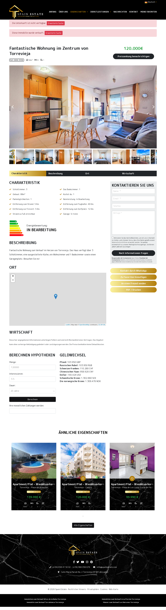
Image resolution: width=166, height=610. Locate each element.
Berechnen (32, 399)
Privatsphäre (93, 589)
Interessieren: (16, 373)
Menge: (12, 362)
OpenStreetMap (84, 324)
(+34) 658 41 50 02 (62, 567)
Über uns (63, 11)
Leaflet (68, 324)
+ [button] (13, 276)
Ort (87, 173)
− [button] (13, 280)
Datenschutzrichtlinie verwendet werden (126, 242)
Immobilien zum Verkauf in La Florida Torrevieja (121, 599)
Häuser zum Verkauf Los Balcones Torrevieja (121, 602)
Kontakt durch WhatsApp (133, 270)
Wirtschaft (128, 173)
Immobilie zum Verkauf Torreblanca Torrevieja (45, 602)
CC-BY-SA (101, 324)
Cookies (103, 589)
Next (153, 106)
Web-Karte (113, 589)
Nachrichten (120, 11)
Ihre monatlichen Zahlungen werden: (26, 405)
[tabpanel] (33, 477)
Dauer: (12, 385)
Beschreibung (55, 173)
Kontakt (133, 11)
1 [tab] (83, 516)
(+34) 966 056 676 (81, 567)
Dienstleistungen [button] (100, 11)
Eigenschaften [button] (79, 11)
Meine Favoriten (149, 11)
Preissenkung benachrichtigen (133, 56)
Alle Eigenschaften (83, 525)
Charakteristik (19, 173)
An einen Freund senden (133, 283)
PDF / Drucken (133, 289)
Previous (12, 106)
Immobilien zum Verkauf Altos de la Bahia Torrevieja (45, 599)
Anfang (52, 11)
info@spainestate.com (107, 567)
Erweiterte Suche (55, 23)
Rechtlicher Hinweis (77, 589)
